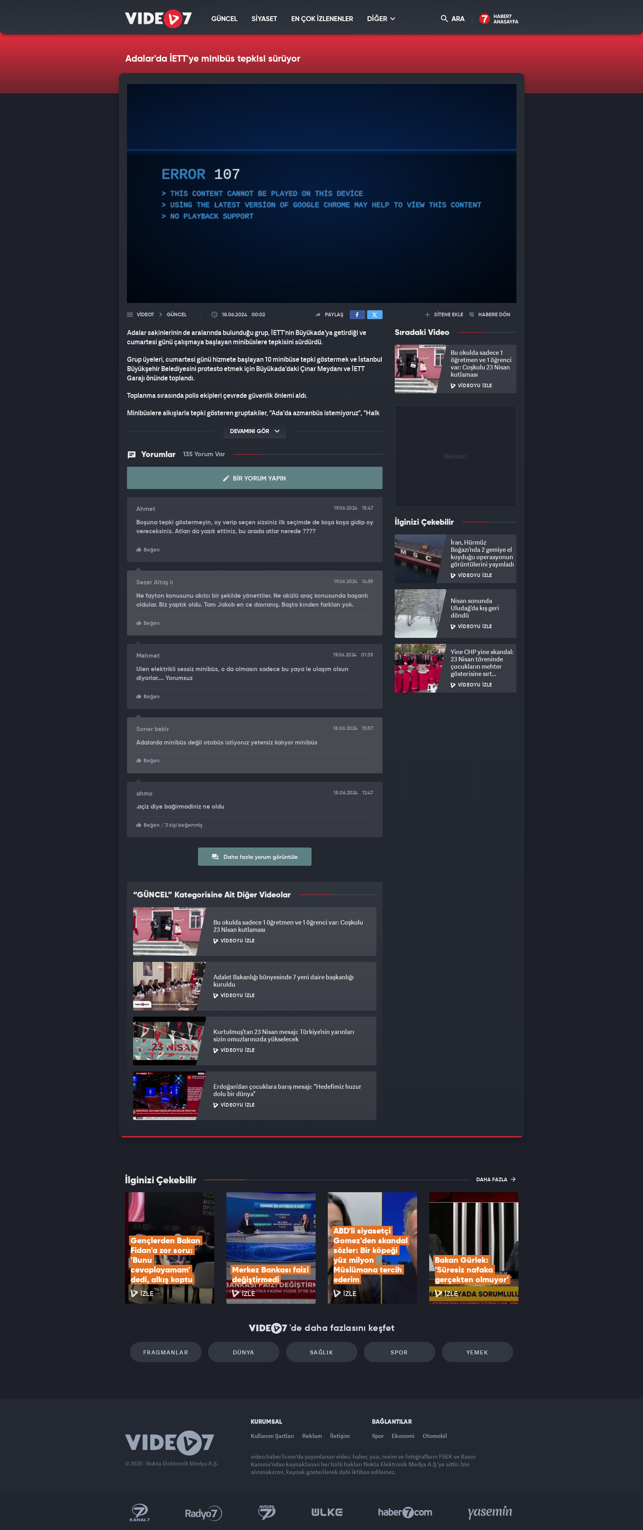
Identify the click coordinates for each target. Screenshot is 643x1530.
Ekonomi (403, 1436)
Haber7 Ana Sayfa (498, 19)
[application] (321, 193)
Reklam (312, 1436)
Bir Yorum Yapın (254, 478)
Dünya (244, 1352)
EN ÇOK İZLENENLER (322, 19)
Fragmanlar (165, 1352)
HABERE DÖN (489, 315)
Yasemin (491, 1512)
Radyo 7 (203, 1512)
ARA (453, 19)
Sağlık (321, 1352)
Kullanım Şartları (272, 1436)
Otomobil (435, 1436)
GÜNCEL (224, 19)
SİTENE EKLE (444, 315)
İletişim (340, 1436)
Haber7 (405, 1512)
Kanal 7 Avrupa (267, 1512)
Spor (399, 1352)
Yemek (477, 1352)
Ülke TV (327, 1512)
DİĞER (381, 19)
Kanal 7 (139, 1512)
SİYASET (264, 19)
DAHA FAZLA (496, 1179)
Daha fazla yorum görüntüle (254, 856)
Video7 (145, 315)
